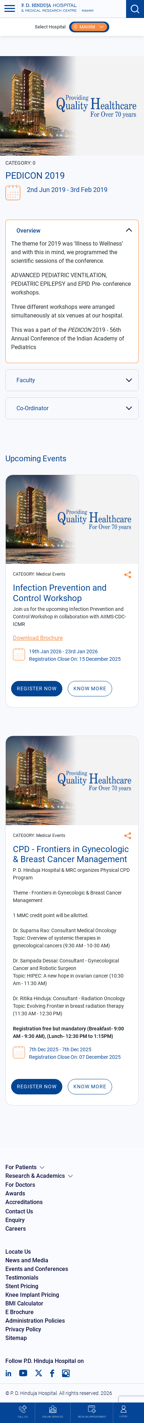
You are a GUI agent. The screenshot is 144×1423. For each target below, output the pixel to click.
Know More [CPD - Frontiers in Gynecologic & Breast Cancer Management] (89, 1086)
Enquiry (15, 1220)
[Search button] (135, 9)
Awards (15, 1193)
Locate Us (18, 1251)
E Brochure (19, 1312)
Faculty (25, 380)
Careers (15, 1228)
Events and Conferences (36, 1269)
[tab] (72, 227)
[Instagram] (66, 1373)
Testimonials (21, 1277)
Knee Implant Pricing (32, 1294)
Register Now (37, 688)
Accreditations (24, 1202)
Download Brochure (38, 638)
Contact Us (19, 1211)
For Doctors (20, 1184)
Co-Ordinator (32, 408)
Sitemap (16, 1338)
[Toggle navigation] (9, 9)
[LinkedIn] (8, 1373)
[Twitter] (39, 1373)
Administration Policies (35, 1320)
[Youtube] (23, 1373)
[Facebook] (52, 1373)
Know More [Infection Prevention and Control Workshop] (89, 688)
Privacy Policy (23, 1329)
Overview (28, 230)
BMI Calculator (24, 1303)
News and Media (26, 1260)
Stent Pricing (21, 1286)
